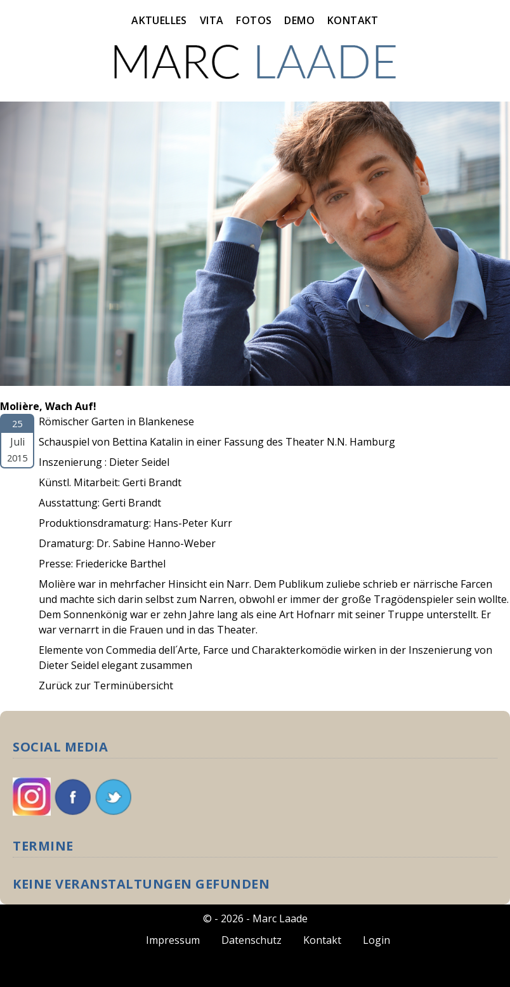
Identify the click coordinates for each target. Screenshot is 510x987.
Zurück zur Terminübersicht (106, 685)
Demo (299, 20)
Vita (212, 20)
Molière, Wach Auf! (48, 406)
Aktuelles (159, 20)
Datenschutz (251, 940)
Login (376, 940)
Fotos (253, 20)
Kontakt (353, 20)
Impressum (173, 940)
